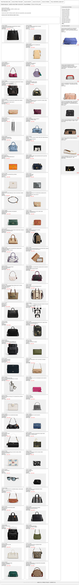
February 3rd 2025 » (66, 10)
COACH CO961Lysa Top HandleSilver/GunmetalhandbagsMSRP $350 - (30, 397)
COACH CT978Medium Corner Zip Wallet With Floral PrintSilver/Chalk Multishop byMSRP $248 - (11, 453)
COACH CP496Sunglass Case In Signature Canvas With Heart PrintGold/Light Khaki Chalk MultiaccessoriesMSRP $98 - (12, 101)
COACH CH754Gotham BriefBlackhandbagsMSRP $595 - (6, 323)
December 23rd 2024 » (66, 19)
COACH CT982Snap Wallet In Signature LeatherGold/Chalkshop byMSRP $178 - (9, 175)
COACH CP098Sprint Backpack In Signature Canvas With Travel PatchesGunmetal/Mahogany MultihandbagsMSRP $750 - (12, 83)
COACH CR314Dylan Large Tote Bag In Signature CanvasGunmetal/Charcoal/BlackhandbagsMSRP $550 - (11, 27)
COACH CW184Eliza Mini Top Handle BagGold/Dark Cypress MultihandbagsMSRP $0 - (31, 83)
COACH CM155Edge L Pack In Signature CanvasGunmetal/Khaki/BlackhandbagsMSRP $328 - (33, 231)
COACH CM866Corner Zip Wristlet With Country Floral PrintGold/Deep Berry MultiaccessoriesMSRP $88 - (36, 101)
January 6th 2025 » (65, 16)
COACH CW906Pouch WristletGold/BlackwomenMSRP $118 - (30, 471)
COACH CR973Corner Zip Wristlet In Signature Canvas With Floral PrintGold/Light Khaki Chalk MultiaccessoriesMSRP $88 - (36, 194)
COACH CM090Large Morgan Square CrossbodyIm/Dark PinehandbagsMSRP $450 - (9, 212)
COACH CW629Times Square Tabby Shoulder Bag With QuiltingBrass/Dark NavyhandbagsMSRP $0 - (36, 157)
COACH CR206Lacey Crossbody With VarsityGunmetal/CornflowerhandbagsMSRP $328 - (32, 120)
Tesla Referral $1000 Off (57, 1)
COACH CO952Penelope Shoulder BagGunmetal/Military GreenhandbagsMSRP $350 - (31, 527)
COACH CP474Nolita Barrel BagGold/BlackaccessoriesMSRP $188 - (6, 434)
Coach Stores (45, 1)
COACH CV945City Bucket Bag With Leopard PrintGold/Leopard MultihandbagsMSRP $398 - (34, 545)
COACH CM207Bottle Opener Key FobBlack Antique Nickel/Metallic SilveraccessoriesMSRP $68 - (10, 379)
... (63, 23)
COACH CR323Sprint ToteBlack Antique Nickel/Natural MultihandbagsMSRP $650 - (33, 286)
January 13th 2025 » (66, 15)
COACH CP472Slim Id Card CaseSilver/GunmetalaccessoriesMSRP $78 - (30, 175)
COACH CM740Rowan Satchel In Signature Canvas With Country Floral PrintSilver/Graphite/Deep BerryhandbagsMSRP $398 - (37, 268)
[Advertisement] (27, 20)
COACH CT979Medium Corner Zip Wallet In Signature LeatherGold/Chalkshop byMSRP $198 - (12, 397)
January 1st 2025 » (65, 17)
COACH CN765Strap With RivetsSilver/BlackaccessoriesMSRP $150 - (6, 120)
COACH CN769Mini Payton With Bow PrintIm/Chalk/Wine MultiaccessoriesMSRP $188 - (7, 268)
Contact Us (52, 582)
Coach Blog (4, 4)
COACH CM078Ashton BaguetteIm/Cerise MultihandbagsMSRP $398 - (6, 64)
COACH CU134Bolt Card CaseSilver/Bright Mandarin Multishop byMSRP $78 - (8, 157)
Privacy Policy (45, 582)
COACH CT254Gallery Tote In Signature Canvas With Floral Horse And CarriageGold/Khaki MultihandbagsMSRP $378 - (12, 286)
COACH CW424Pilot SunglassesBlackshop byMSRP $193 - (6, 471)
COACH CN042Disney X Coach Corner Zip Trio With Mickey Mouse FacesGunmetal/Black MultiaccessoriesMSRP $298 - (37, 305)
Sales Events (27, 1)
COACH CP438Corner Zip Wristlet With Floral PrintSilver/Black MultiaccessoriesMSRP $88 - (34, 453)
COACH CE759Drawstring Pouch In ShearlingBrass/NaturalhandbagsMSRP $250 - (33, 46)
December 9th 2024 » (66, 22)
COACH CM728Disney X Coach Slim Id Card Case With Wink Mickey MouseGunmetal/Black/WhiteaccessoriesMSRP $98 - (37, 138)
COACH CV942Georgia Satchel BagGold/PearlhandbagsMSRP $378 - (6, 545)
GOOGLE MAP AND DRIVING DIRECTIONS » (10, 15)
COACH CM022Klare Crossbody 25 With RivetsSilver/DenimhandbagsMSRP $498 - (33, 416)
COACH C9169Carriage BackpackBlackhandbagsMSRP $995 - (6, 527)
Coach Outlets (36, 1)
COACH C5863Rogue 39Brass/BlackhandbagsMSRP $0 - (6, 305)
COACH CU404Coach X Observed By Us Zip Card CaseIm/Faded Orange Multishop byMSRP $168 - (34, 212)
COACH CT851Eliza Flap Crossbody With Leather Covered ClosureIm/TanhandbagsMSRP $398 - (35, 360)
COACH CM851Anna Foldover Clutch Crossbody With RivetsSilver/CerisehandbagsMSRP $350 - (36, 379)
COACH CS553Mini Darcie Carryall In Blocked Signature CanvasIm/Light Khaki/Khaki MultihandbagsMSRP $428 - (13, 231)
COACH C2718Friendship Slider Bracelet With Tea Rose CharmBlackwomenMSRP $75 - (12, 194)
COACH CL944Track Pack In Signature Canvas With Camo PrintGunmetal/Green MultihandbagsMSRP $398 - (36, 323)
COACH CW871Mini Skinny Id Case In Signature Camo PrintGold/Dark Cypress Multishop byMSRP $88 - (35, 434)
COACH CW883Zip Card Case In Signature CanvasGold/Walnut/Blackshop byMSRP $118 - (33, 27)
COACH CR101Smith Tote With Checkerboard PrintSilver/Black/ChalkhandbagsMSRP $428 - (34, 490)
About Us (39, 582)
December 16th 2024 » (66, 20)
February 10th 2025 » (66, 9)
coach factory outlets (16, 4)
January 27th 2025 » (66, 12)
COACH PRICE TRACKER (17, 1)
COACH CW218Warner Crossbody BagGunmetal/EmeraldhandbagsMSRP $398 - (7, 564)
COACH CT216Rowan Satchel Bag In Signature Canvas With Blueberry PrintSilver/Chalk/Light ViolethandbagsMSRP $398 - (12, 249)
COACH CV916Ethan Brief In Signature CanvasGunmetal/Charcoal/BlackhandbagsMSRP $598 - (33, 508)
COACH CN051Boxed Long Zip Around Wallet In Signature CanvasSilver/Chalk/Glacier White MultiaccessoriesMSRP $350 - (37, 249)
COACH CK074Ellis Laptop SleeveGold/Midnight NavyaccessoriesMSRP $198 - (6, 360)
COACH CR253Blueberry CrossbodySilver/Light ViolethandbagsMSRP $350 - (31, 64)
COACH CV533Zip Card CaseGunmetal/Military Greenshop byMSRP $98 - (31, 342)
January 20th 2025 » (66, 13)
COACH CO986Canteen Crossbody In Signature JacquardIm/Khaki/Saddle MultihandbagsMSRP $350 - (35, 564)
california (27, 4)
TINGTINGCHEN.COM (5, 1)
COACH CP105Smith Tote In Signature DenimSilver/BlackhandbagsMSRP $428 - (8, 508)
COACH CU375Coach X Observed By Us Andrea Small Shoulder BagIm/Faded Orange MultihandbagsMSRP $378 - (12, 490)
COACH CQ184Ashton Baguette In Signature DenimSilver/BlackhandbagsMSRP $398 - (10, 416)
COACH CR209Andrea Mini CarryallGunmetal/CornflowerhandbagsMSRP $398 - (7, 138)
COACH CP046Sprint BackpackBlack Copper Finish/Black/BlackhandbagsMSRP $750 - (9, 342)
